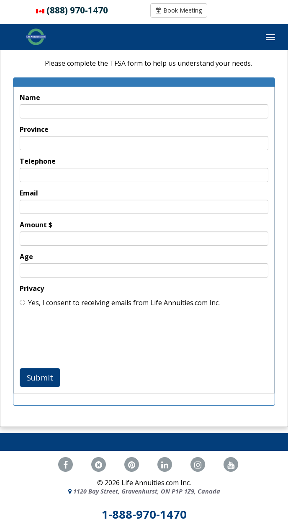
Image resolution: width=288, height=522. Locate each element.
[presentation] (83, 336)
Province (34, 129)
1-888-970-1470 (144, 514)
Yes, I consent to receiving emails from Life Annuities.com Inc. (120, 302)
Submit (40, 378)
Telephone (38, 161)
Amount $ (36, 224)
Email (29, 193)
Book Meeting (179, 10)
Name (30, 97)
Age (26, 256)
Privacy (32, 288)
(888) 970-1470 (77, 10)
